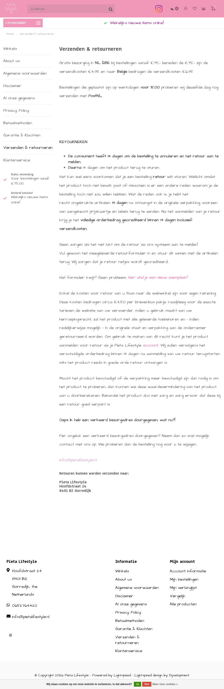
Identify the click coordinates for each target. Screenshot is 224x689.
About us (11, 61)
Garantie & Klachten (21, 135)
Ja (137, 684)
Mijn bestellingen (184, 579)
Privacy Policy (16, 110)
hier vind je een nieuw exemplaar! (157, 277)
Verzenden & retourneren (27, 147)
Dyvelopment (179, 675)
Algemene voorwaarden (25, 73)
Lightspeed (122, 675)
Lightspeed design (148, 675)
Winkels (10, 48)
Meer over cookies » (165, 684)
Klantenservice (16, 160)
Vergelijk (178, 596)
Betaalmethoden (17, 123)
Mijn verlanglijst (183, 587)
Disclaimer (12, 86)
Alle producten (183, 604)
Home (10, 34)
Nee (146, 684)
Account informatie (188, 571)
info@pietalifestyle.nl (78, 460)
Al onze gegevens (19, 98)
